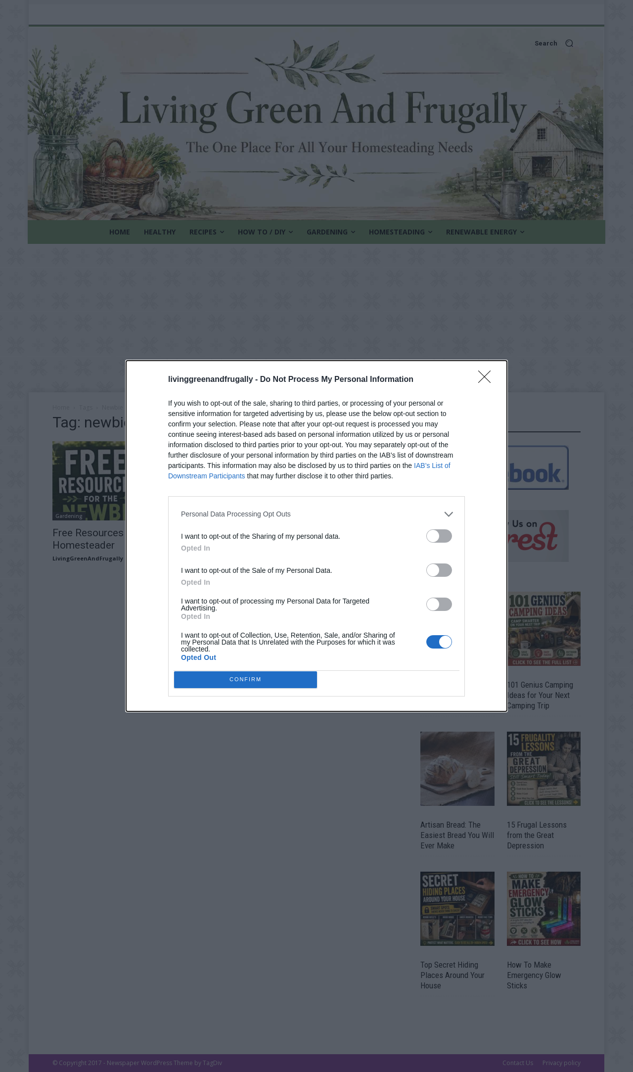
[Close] (487, 449)
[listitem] (316, 583)
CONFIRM (248, 607)
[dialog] (316, 536)
